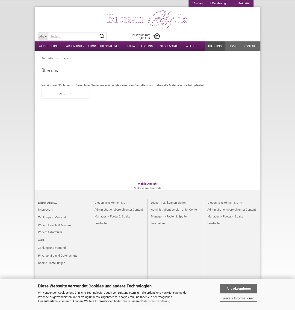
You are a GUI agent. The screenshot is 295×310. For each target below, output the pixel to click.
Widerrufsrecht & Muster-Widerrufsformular (54, 228)
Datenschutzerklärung (155, 301)
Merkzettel (242, 3)
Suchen (197, 3)
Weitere (192, 46)
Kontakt (250, 46)
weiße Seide (48, 46)
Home (233, 46)
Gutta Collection (139, 46)
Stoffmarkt (169, 46)
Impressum (45, 209)
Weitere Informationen (238, 298)
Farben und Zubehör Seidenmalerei (92, 46)
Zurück (65, 94)
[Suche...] (42, 36)
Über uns (215, 46)
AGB (41, 240)
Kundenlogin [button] (219, 3)
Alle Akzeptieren (239, 288)
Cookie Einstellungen (51, 263)
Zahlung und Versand (52, 217)
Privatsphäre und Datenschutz (57, 255)
